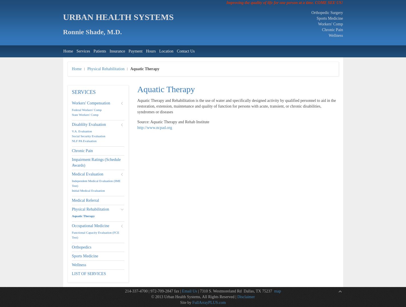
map (277, 291)
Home (77, 69)
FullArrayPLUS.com (209, 302)
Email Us (189, 291)
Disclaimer (246, 297)
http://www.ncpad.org (154, 128)
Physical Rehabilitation (106, 69)
